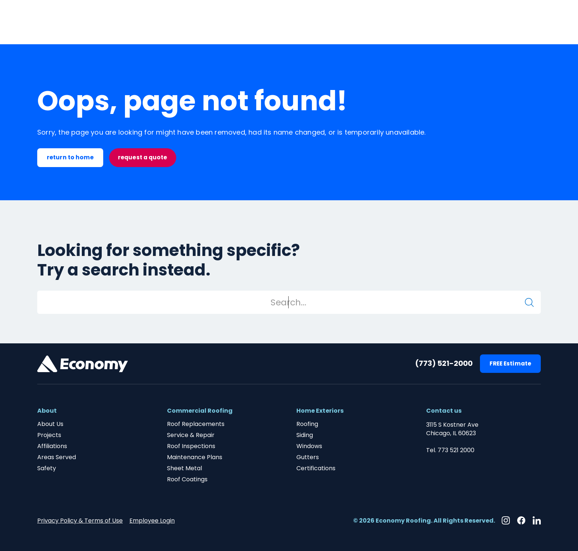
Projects (49, 435)
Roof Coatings (187, 479)
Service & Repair (191, 435)
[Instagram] (506, 520)
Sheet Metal (184, 468)
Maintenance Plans (194, 457)
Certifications (315, 468)
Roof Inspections (191, 446)
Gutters (307, 457)
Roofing (307, 424)
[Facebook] (521, 520)
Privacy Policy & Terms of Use (80, 520)
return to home (70, 157)
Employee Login (152, 520)
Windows (309, 446)
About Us (50, 424)
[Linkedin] (537, 520)
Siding (304, 435)
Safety (46, 468)
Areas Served (56, 457)
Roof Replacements (195, 424)
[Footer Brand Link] (82, 364)
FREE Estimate (510, 363)
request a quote (142, 157)
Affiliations (52, 446)
